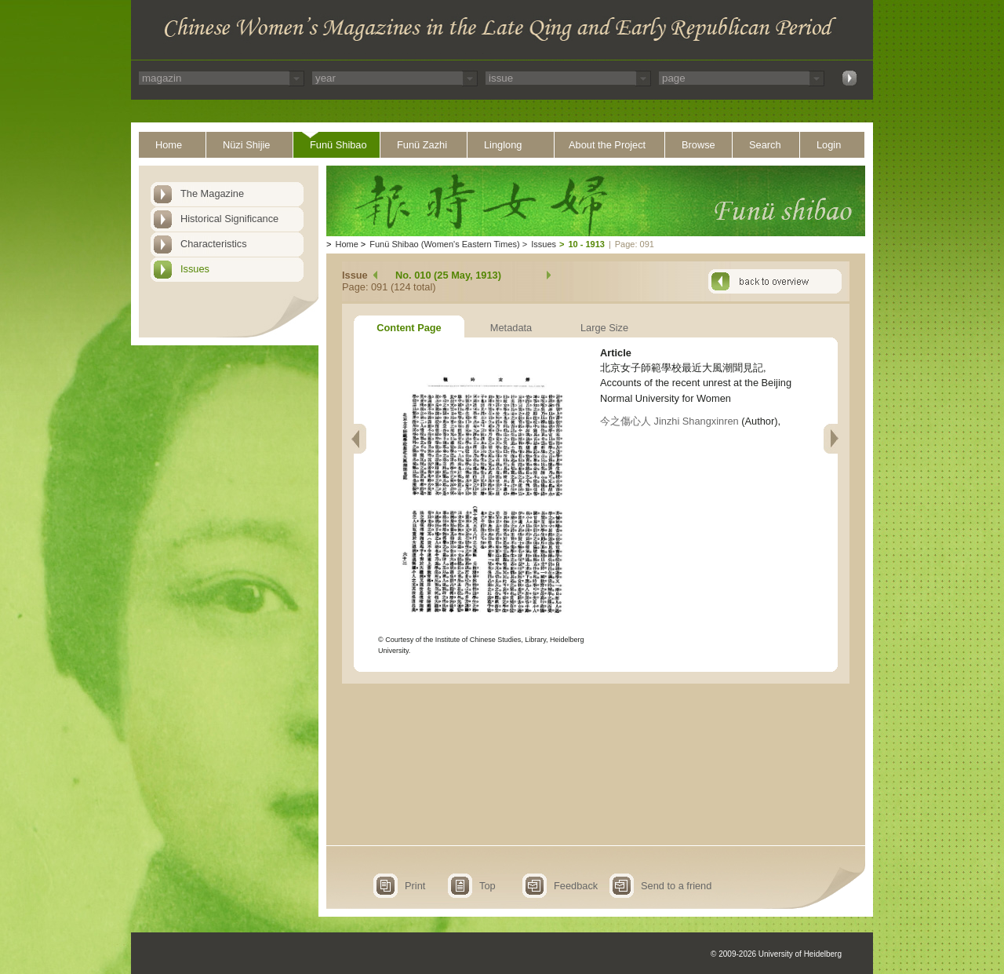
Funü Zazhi (422, 145)
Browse (698, 145)
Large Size (604, 328)
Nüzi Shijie (246, 145)
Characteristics (213, 244)
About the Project (607, 145)
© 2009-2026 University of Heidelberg (776, 954)
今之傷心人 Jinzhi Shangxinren (669, 421)
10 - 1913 (586, 244)
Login (829, 145)
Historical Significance (229, 218)
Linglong (503, 145)
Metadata (511, 328)
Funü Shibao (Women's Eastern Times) (444, 244)
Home (168, 145)
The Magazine (212, 193)
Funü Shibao (338, 145)
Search (765, 145)
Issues (194, 269)
